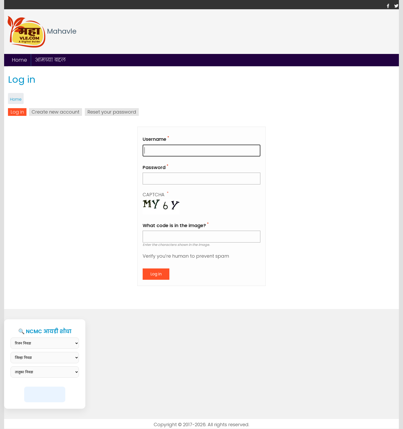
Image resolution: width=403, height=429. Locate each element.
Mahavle (62, 31)
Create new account (55, 112)
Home (19, 59)
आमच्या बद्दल (50, 59)
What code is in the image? (174, 225)
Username (154, 139)
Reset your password (111, 112)
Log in (17, 112)
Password (154, 167)
